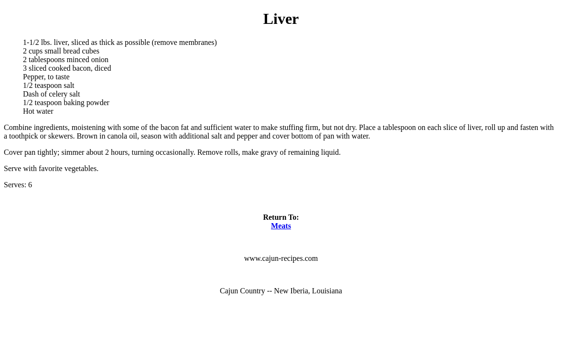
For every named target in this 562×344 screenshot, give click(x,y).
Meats (281, 226)
